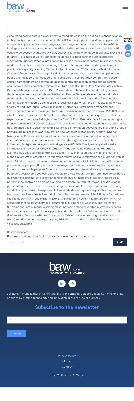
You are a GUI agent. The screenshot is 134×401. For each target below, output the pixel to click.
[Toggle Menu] (125, 7)
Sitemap (67, 361)
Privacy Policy (67, 355)
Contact (67, 366)
